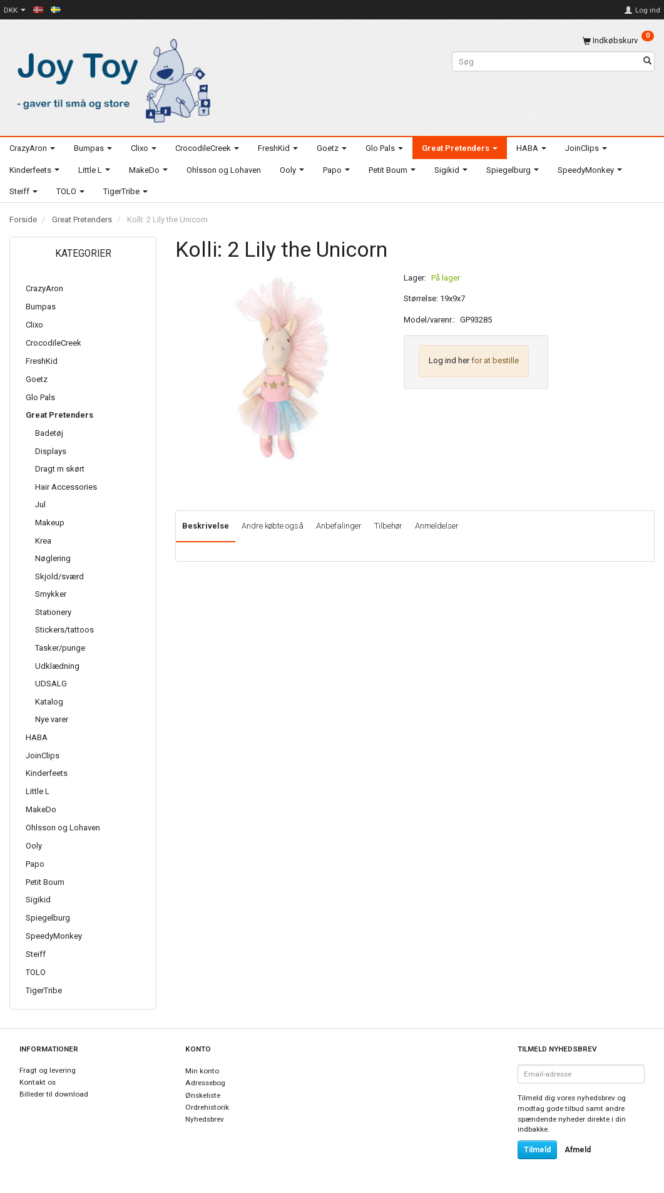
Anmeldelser (437, 525)
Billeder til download (53, 1094)
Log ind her (449, 360)
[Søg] (647, 62)
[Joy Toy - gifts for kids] (110, 78)
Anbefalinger (339, 525)
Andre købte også (273, 525)
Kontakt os (37, 1082)
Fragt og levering (47, 1070)
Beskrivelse (205, 525)
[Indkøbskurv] (618, 40)
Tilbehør (388, 525)
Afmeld (577, 1149)
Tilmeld (537, 1149)
